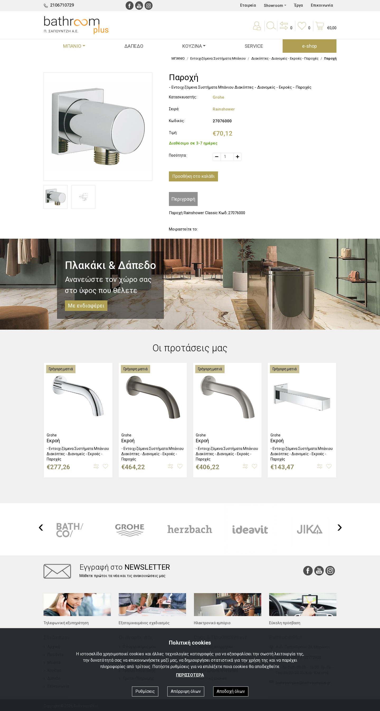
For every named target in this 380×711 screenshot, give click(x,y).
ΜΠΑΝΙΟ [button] (72, 46)
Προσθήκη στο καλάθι (193, 176)
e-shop (309, 46)
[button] (285, 29)
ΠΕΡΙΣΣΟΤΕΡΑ (190, 675)
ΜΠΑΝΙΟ (178, 58)
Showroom (273, 5)
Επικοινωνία (322, 5)
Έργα (298, 5)
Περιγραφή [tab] (183, 199)
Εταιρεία (248, 5)
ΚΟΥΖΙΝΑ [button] (192, 46)
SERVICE (254, 46)
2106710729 (62, 5)
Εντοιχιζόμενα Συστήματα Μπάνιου (218, 58)
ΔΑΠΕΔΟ (133, 46)
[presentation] (41, 526)
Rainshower (224, 109)
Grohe (218, 97)
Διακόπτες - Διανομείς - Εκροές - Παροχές (285, 58)
